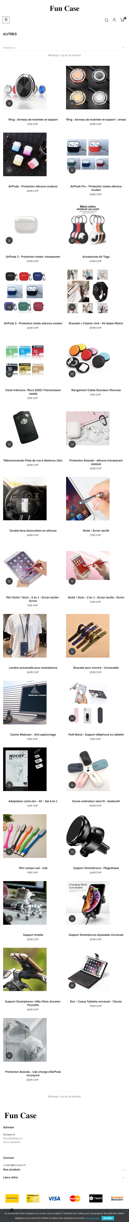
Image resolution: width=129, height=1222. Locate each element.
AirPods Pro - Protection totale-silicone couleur (96, 188)
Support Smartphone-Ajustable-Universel (96, 935)
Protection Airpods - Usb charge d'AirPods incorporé (33, 1074)
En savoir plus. (93, 1218)
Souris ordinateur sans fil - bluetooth (96, 801)
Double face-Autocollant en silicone (33, 531)
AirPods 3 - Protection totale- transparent (33, 257)
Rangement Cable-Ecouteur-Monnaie (96, 390)
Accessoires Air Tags (96, 257)
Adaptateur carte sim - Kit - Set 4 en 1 (33, 801)
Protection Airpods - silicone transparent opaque (96, 462)
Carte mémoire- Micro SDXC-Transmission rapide (33, 392)
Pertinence (64, 48)
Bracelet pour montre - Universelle (96, 668)
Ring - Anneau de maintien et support (33, 119)
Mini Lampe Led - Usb (33, 868)
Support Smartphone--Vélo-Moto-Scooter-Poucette (33, 1003)
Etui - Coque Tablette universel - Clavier (96, 1001)
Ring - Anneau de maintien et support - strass (96, 119)
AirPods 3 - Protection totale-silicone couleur (33, 323)
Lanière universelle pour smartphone (33, 668)
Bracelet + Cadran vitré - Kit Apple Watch (96, 323)
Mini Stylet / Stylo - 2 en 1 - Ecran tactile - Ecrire (33, 599)
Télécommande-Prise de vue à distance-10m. (33, 460)
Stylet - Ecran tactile (96, 531)
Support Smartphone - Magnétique (96, 868)
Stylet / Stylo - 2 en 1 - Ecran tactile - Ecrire (96, 597)
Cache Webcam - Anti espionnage (33, 734)
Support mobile (33, 935)
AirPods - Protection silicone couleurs (33, 186)
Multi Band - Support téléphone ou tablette (96, 734)
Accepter (107, 1218)
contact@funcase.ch (14, 1165)
